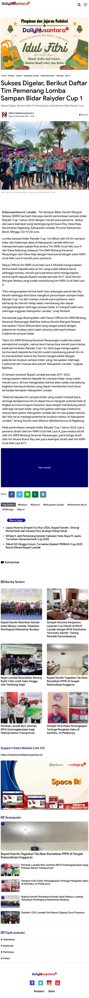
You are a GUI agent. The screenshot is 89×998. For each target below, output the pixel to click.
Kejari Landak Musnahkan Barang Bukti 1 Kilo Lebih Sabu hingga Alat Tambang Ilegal (21, 681)
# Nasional (7, 945)
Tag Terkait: (8, 504)
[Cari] (79, 5)
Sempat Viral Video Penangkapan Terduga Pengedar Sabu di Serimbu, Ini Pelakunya (67, 729)
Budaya (11, 76)
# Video (5, 958)
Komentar (83, 115)
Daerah (19, 76)
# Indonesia (7, 939)
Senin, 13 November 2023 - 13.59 (21, 116)
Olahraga (60, 76)
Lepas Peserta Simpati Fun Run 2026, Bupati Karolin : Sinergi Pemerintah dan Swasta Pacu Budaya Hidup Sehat (42, 529)
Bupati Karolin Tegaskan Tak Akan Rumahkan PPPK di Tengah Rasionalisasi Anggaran (67, 681)
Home (4, 76)
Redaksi (39, 991)
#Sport (20, 509)
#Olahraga (8, 509)
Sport (67, 76)
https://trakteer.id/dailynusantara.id (21, 754)
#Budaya (22, 504)
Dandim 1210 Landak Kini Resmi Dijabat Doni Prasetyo (53, 912)
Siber (51, 991)
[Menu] (86, 4)
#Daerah (35, 504)
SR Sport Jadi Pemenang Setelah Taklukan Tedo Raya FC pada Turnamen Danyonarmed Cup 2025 (43, 537)
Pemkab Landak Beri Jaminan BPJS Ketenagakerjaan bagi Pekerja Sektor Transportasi (19, 729)
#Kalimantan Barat (77, 504)
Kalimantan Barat (47, 76)
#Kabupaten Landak (53, 504)
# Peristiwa (7, 952)
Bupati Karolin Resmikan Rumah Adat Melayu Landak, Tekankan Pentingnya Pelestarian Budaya (20, 626)
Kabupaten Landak (31, 76)
